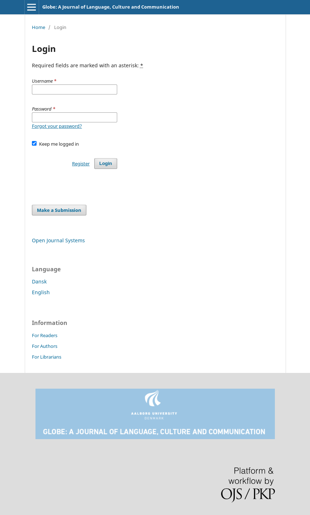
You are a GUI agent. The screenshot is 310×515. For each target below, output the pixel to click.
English (41, 292)
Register (81, 163)
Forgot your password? (57, 126)
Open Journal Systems (58, 240)
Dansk (39, 281)
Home (38, 27)
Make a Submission (59, 210)
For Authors (44, 346)
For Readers (44, 335)
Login (105, 163)
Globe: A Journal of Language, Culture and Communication (110, 7)
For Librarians (46, 357)
